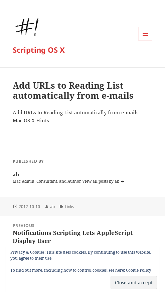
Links (69, 206)
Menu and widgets (145, 40)
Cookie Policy (138, 270)
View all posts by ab (101, 181)
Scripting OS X (39, 50)
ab (52, 206)
